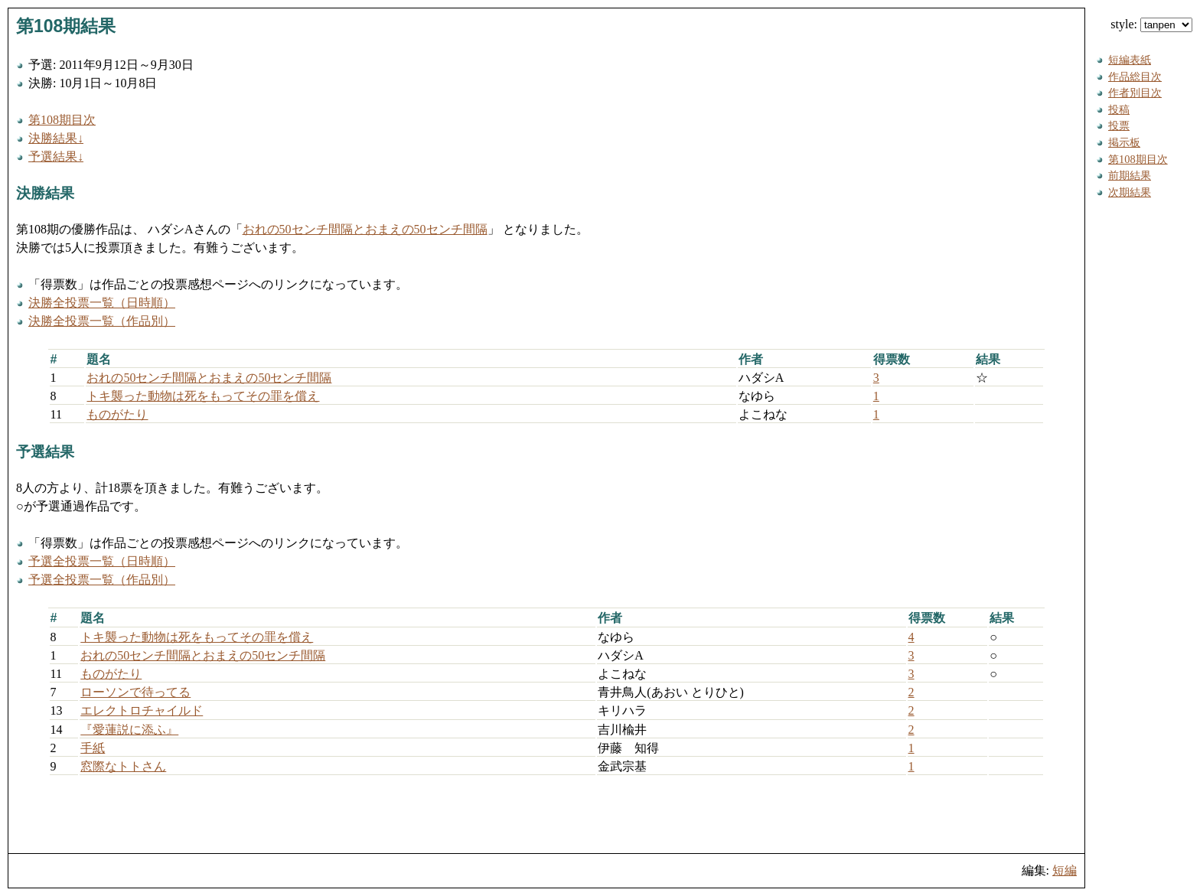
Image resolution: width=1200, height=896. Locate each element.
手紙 (92, 747)
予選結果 (45, 452)
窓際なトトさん (123, 766)
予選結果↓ (55, 156)
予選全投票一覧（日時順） (101, 561)
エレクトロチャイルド (141, 710)
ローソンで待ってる (135, 692)
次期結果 (1129, 192)
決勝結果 (45, 193)
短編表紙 (1129, 60)
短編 (1064, 870)
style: (1151, 24)
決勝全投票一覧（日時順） (101, 302)
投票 (1119, 125)
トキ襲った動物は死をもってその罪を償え (202, 395)
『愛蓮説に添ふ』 (129, 729)
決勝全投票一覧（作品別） (101, 320)
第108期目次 (62, 119)
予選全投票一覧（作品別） (101, 579)
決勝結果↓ (55, 138)
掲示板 (1124, 142)
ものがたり (117, 414)
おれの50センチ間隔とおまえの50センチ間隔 (365, 229)
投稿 (1119, 109)
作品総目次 (1135, 76)
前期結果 (1129, 175)
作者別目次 (1135, 92)
